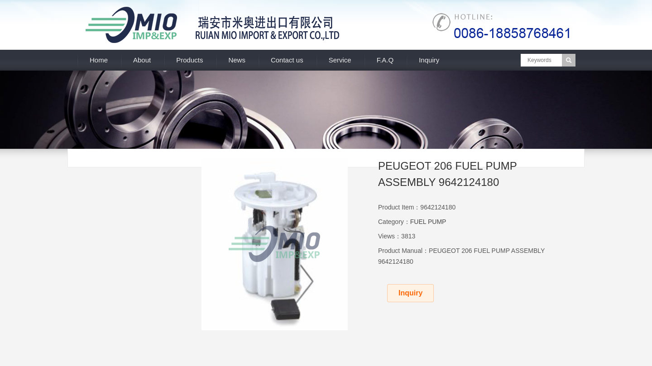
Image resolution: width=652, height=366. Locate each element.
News (236, 60)
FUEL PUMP (428, 221)
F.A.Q (385, 60)
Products (189, 60)
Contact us (287, 60)
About (142, 60)
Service (340, 60)
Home (99, 60)
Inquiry (429, 60)
